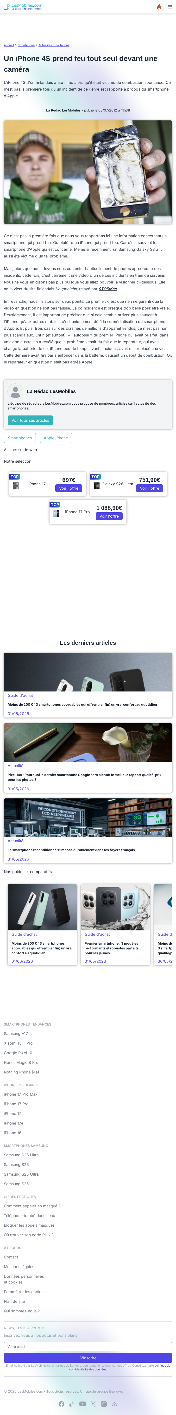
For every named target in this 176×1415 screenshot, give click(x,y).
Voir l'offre (68, 488)
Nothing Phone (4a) (21, 1072)
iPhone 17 (12, 1113)
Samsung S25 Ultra (21, 1174)
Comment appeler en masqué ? (32, 1206)
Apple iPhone (56, 437)
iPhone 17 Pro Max (21, 1094)
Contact (11, 1257)
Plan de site (14, 1301)
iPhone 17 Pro (16, 1103)
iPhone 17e (13, 1123)
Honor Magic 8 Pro (21, 1062)
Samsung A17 (16, 1033)
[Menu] (170, 7)
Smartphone (26, 45)
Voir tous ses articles (30, 420)
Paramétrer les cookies (24, 1291)
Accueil (9, 45)
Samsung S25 (16, 1183)
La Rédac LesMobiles (63, 110)
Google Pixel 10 (18, 1052)
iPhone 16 (12, 1132)
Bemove (115, 1391)
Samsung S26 (16, 1164)
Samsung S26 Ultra (21, 1154)
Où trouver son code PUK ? (28, 1234)
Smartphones (20, 437)
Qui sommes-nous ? (22, 1311)
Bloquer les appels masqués (29, 1225)
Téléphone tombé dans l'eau (29, 1215)
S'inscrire (88, 1358)
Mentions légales (19, 1266)
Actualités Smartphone (53, 45)
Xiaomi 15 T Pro (18, 1043)
